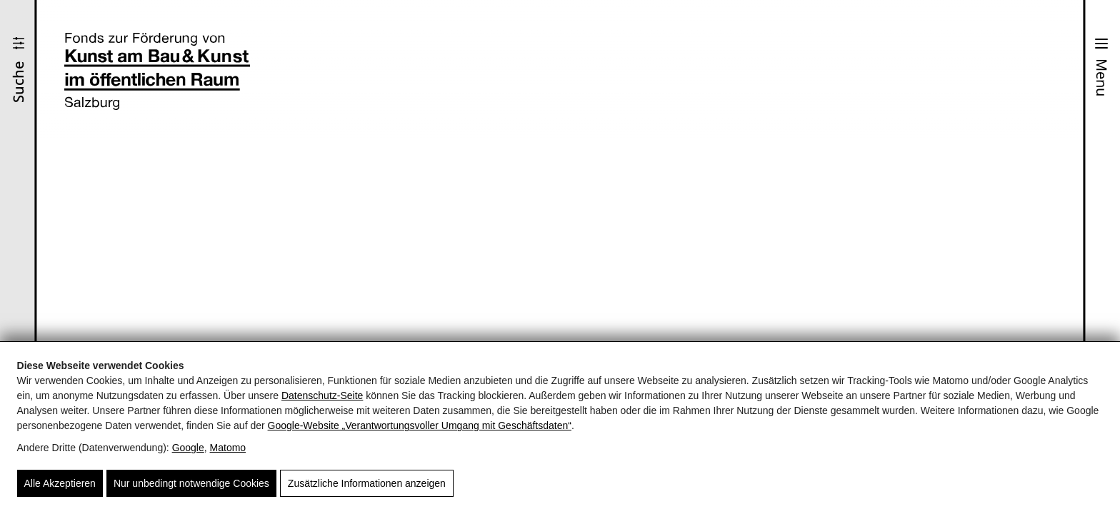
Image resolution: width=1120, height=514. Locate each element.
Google (188, 447)
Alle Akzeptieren (60, 483)
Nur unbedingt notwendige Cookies (191, 483)
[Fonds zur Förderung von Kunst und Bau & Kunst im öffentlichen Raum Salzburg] (157, 71)
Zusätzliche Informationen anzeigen (367, 483)
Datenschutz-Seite (322, 395)
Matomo (228, 447)
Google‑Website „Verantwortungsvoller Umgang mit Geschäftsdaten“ (419, 425)
